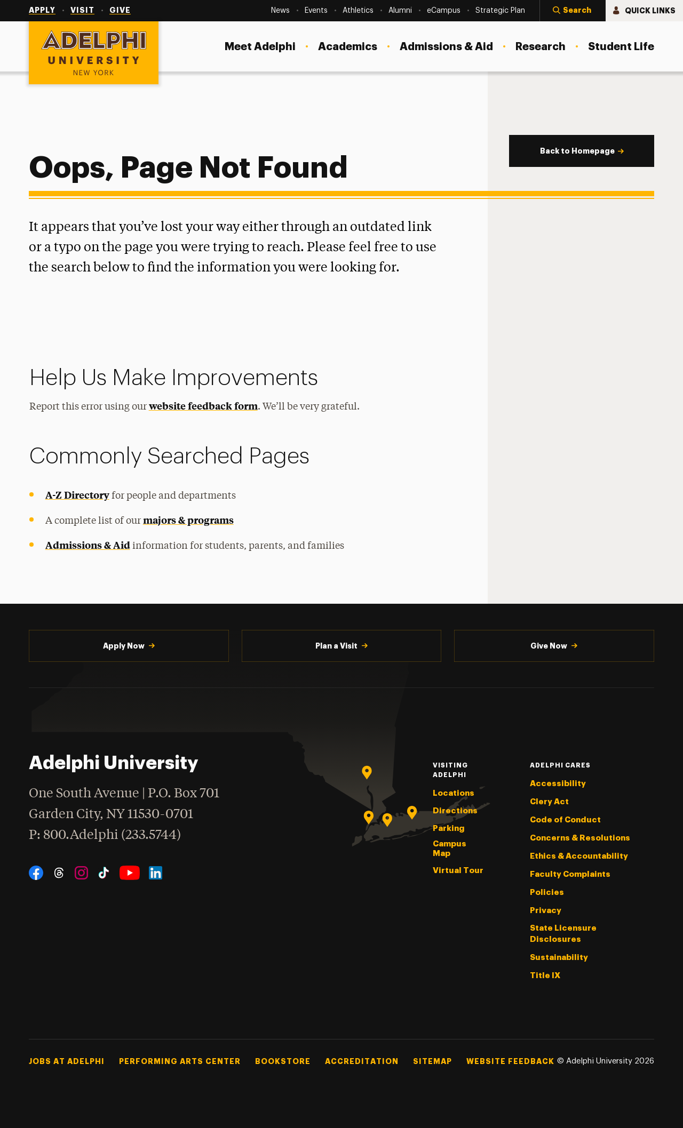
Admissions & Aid (87, 544)
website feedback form (203, 405)
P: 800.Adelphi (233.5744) (105, 834)
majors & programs (188, 519)
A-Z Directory (77, 494)
